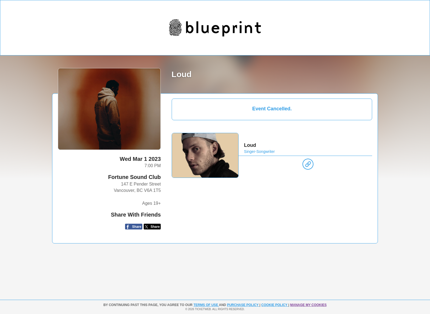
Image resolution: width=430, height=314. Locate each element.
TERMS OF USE (206, 305)
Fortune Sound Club (134, 177)
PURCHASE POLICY (243, 305)
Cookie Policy (274, 305)
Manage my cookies (308, 305)
